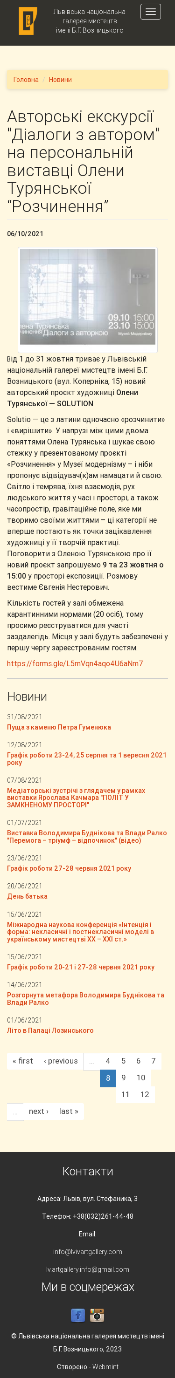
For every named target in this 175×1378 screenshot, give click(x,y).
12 (144, 1094)
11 (125, 1094)
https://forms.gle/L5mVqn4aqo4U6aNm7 (75, 663)
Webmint (105, 1367)
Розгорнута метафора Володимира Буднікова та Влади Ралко (85, 998)
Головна (26, 79)
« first (23, 1061)
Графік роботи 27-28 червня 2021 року (69, 868)
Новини (60, 79)
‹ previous (61, 1061)
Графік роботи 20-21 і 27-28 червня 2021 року (80, 967)
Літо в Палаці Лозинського (50, 1030)
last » (68, 1111)
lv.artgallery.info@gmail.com (87, 1269)
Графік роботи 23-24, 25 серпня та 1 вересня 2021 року (87, 758)
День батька (27, 896)
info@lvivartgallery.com (87, 1252)
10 (141, 1077)
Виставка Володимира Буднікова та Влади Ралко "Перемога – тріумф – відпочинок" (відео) (87, 836)
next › (39, 1111)
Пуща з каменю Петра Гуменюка (59, 727)
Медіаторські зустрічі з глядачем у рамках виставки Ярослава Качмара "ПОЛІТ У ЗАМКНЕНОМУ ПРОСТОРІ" (76, 797)
